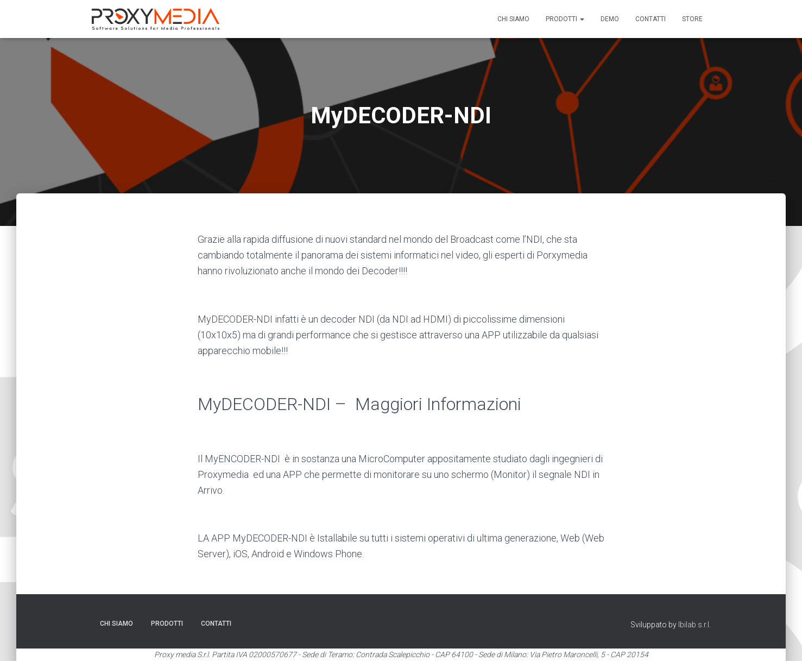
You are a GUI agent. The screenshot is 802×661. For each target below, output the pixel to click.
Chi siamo (513, 19)
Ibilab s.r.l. (694, 624)
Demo (610, 19)
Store (692, 19)
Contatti (650, 19)
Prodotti (565, 19)
